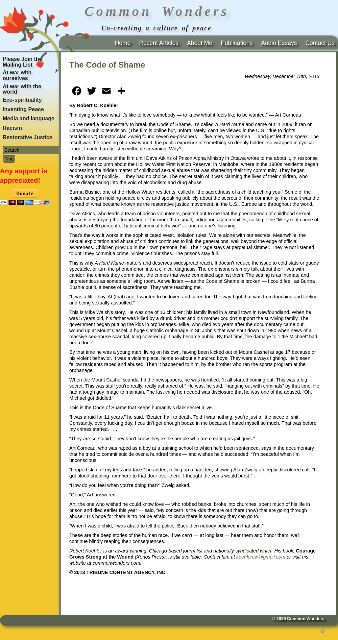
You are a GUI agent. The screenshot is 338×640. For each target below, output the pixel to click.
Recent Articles (158, 43)
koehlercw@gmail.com (260, 557)
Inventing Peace (23, 109)
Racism (12, 128)
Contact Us (320, 43)
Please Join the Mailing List (22, 62)
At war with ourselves (17, 75)
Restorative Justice (27, 137)
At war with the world (22, 89)
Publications (236, 43)
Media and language (28, 118)
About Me (199, 43)
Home (123, 43)
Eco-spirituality (22, 100)
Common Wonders (305, 618)
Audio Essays (279, 43)
